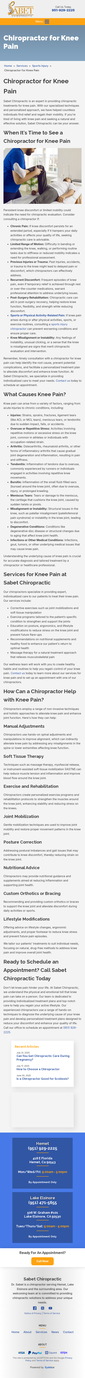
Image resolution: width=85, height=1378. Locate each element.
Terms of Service (51, 1313)
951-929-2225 (63, 10)
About (27, 1332)
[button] (47, 21)
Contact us (63, 380)
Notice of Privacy (32, 1313)
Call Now (42, 1261)
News (55, 1332)
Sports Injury (40, 65)
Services (22, 65)
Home (8, 65)
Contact (68, 1332)
